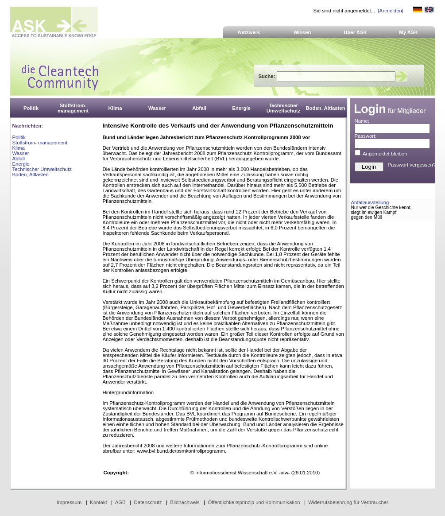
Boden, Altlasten (30, 174)
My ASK (408, 32)
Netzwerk (249, 32)
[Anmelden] (390, 10)
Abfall (18, 158)
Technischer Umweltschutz (42, 169)
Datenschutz (148, 502)
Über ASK (355, 32)
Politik (19, 137)
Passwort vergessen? (412, 164)
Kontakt (98, 502)
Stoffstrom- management (40, 142)
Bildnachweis (184, 502)
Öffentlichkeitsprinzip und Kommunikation (254, 502)
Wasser (20, 153)
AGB (120, 502)
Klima (18, 148)
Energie (21, 164)
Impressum (69, 502)
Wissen (302, 32)
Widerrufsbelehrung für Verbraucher (348, 502)
